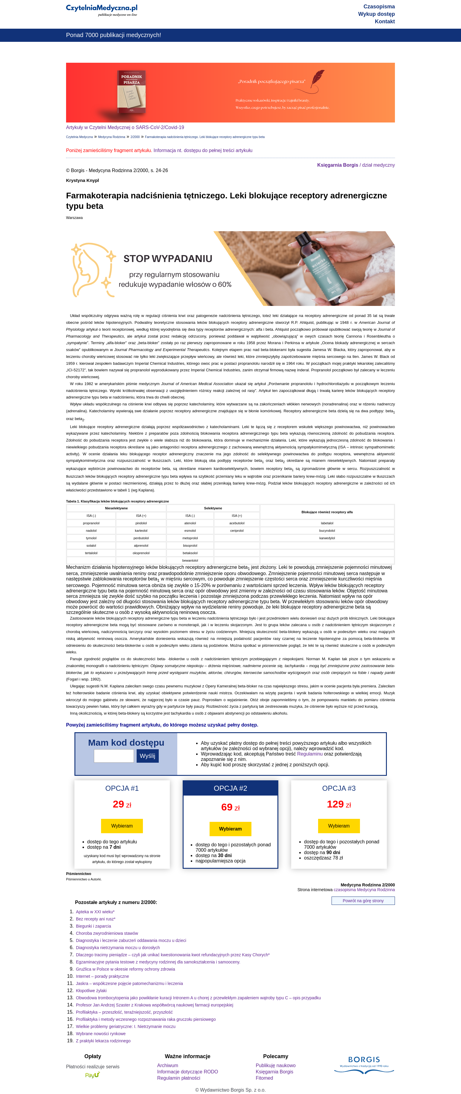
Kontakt (385, 21)
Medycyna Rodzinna (111, 137)
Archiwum (167, 1065)
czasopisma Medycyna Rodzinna (364, 889)
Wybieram (122, 825)
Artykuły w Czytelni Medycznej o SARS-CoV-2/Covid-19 (125, 127)
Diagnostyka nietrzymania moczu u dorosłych (118, 947)
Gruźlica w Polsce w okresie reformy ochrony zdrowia (125, 969)
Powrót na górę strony (363, 900)
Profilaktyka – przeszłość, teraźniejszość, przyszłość (124, 1012)
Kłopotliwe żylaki (91, 990)
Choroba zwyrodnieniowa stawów (107, 933)
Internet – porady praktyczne (102, 976)
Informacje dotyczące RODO (187, 1071)
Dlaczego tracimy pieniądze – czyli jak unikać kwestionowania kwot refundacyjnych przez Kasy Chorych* (173, 954)
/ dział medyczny (356, 165)
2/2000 (135, 137)
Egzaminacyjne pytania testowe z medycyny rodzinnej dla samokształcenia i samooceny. (158, 962)
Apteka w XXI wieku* (95, 911)
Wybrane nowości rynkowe (101, 1033)
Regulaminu (310, 753)
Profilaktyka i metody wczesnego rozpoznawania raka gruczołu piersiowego (146, 1019)
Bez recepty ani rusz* (95, 919)
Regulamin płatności (178, 1078)
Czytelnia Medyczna (79, 137)
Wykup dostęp (376, 14)
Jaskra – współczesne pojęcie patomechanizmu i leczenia (129, 983)
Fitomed (264, 1078)
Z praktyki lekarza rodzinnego (103, 1040)
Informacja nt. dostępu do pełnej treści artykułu (203, 150)
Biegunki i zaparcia (93, 926)
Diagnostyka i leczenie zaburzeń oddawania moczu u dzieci (131, 940)
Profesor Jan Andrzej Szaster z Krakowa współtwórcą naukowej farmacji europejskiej (154, 1005)
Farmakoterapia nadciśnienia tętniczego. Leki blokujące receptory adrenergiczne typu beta (205, 137)
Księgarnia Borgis (274, 1071)
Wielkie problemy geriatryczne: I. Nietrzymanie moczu (125, 1026)
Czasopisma (379, 7)
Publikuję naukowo (275, 1065)
